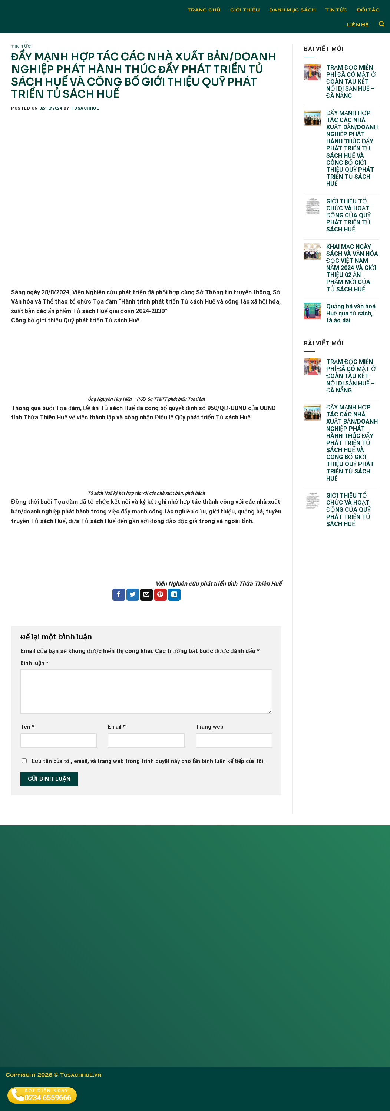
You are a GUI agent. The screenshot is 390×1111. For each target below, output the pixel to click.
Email (117, 727)
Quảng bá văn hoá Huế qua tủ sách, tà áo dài (351, 313)
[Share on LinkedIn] (174, 595)
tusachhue (84, 108)
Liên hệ (358, 24)
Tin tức (336, 9)
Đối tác (368, 9)
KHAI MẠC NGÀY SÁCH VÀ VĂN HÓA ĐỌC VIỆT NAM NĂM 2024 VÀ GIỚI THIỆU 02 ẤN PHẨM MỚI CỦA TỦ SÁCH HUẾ (352, 268)
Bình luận (34, 663)
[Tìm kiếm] (381, 24)
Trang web (210, 727)
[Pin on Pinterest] (160, 595)
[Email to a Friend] (146, 595)
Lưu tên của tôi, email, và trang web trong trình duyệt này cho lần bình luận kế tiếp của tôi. (148, 761)
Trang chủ (204, 9)
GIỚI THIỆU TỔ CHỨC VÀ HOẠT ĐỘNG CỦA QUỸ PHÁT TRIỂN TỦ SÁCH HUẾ (348, 215)
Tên (27, 727)
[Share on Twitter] (132, 595)
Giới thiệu (245, 9)
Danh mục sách (292, 9)
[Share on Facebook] (118, 595)
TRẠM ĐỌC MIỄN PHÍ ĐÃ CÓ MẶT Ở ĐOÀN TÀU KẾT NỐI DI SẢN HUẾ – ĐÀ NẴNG (351, 82)
